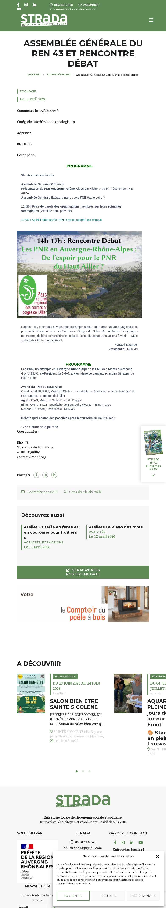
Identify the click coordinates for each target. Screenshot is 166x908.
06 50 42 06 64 (85, 842)
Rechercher (61, 4)
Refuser (108, 896)
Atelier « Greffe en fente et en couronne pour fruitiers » (51, 532)
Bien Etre (59, 693)
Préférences (143, 896)
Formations (52, 542)
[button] (157, 856)
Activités (32, 542)
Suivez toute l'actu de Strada (38, 897)
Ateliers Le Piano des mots (116, 527)
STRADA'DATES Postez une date (83, 572)
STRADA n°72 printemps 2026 (153, 464)
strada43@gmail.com (85, 848)
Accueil (34, 74)
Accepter (73, 896)
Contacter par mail (39, 492)
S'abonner (88, 4)
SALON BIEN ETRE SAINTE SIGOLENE (74, 704)
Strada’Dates (58, 74)
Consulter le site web (82, 492)
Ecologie (28, 91)
